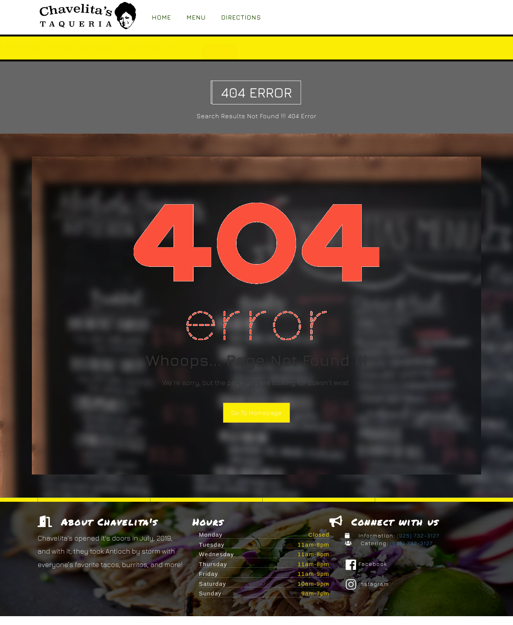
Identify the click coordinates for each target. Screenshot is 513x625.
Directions (241, 17)
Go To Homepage (256, 412)
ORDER (293, 53)
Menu (196, 17)
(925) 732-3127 (417, 535)
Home (161, 17)
